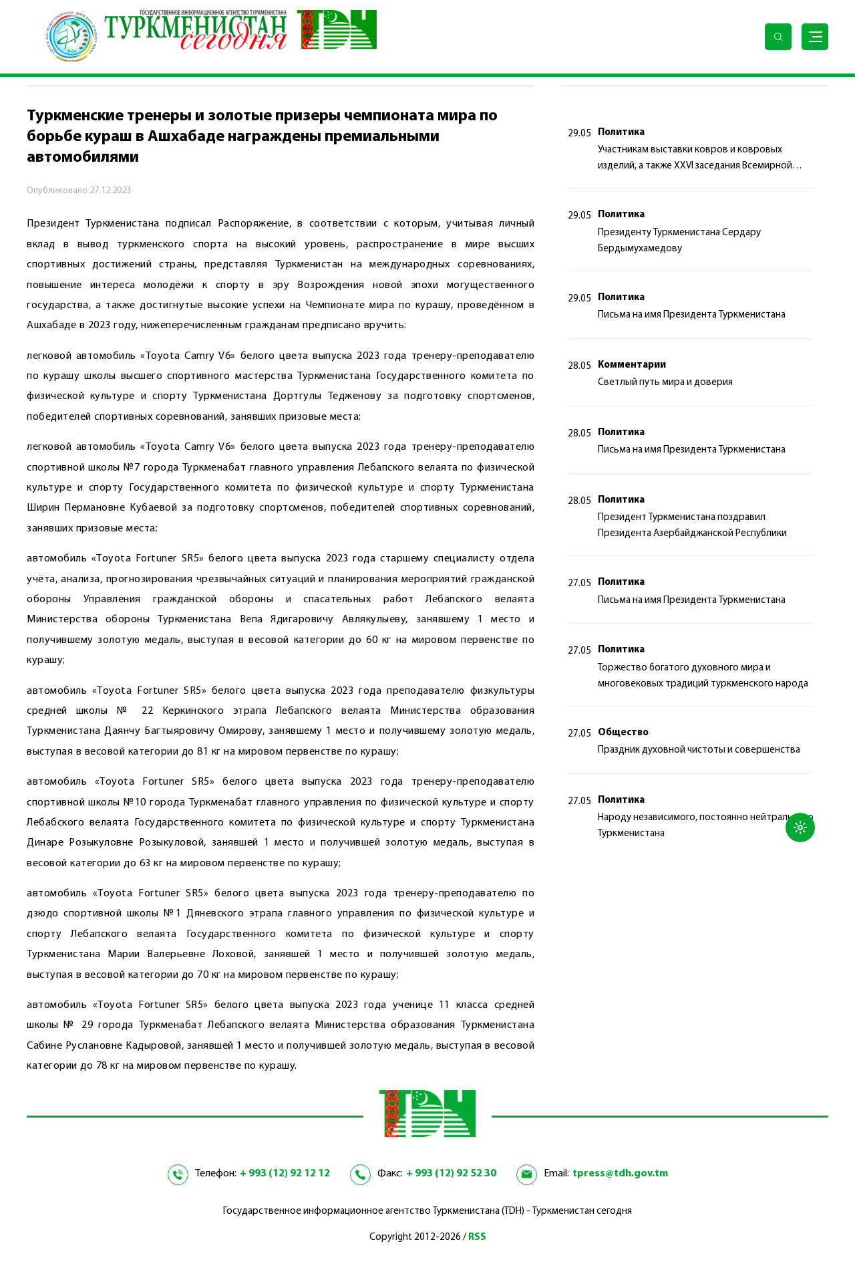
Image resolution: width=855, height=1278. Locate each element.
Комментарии (632, 365)
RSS (477, 1238)
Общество (623, 733)
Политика (621, 133)
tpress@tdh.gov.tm (620, 1173)
